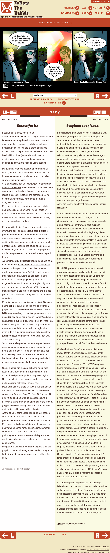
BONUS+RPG (70, 13)
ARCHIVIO (71, 8)
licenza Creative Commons (98, 550)
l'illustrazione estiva (11, 187)
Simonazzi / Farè (102, 546)
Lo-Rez (5, 469)
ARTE (87, 13)
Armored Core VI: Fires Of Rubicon (31, 394)
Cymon (60, 524)
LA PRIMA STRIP (55, 103)
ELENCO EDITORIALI (69, 99)
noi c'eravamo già (11, 276)
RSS (64, 534)
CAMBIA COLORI (101, 1)
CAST (87, 8)
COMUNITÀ (101, 8)
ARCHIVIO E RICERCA (41, 99)
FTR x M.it (102, 13)
